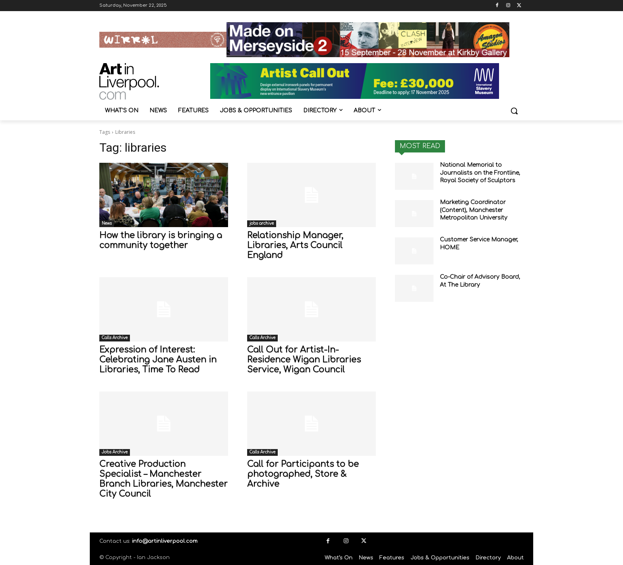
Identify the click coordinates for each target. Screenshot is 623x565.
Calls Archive (115, 338)
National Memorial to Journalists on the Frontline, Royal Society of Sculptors (480, 172)
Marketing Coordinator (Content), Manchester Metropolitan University (473, 210)
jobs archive (262, 223)
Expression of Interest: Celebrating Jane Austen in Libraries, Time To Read (158, 359)
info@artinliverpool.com (164, 541)
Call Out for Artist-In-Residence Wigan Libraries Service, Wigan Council (304, 359)
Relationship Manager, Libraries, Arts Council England (295, 245)
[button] (514, 110)
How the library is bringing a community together (160, 240)
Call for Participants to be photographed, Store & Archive (303, 474)
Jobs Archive (115, 452)
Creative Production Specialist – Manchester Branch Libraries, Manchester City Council (163, 479)
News (107, 223)
